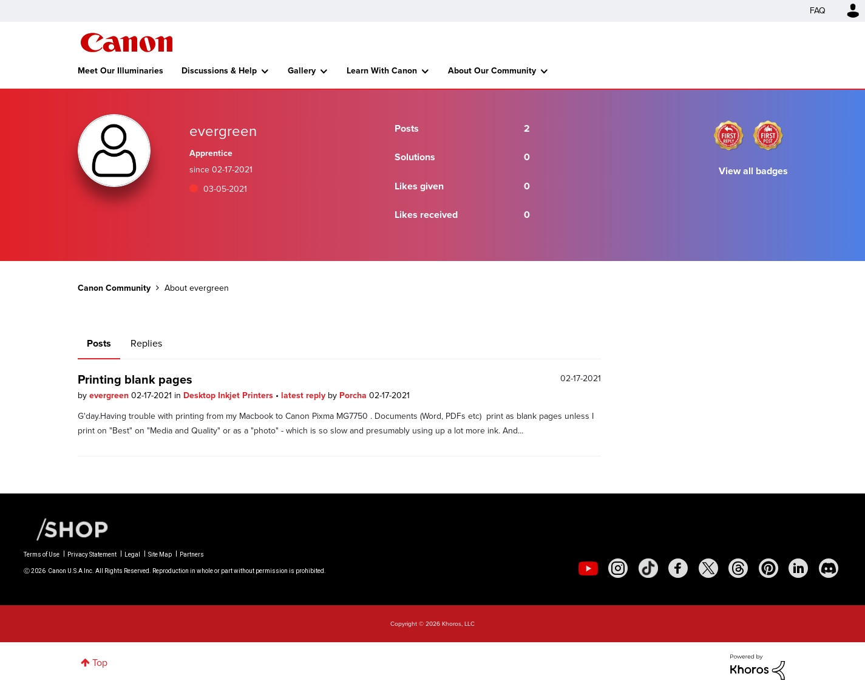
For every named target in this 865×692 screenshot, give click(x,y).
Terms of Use (41, 554)
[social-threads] (738, 568)
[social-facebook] (678, 568)
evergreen (110, 395)
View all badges (753, 171)
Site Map (160, 554)
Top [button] (99, 663)
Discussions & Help (219, 70)
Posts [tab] (99, 343)
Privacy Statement (92, 554)
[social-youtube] (588, 568)
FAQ (818, 10)
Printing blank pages (135, 379)
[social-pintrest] (768, 568)
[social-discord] (828, 568)
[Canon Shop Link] (66, 528)
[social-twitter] (708, 568)
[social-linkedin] (798, 568)
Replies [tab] (146, 343)
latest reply (304, 395)
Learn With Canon (382, 70)
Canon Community (126, 42)
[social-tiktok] (648, 568)
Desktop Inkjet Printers (229, 395)
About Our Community (492, 70)
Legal (132, 554)
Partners (192, 554)
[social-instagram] (618, 568)
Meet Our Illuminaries (120, 70)
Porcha (354, 395)
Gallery (302, 70)
